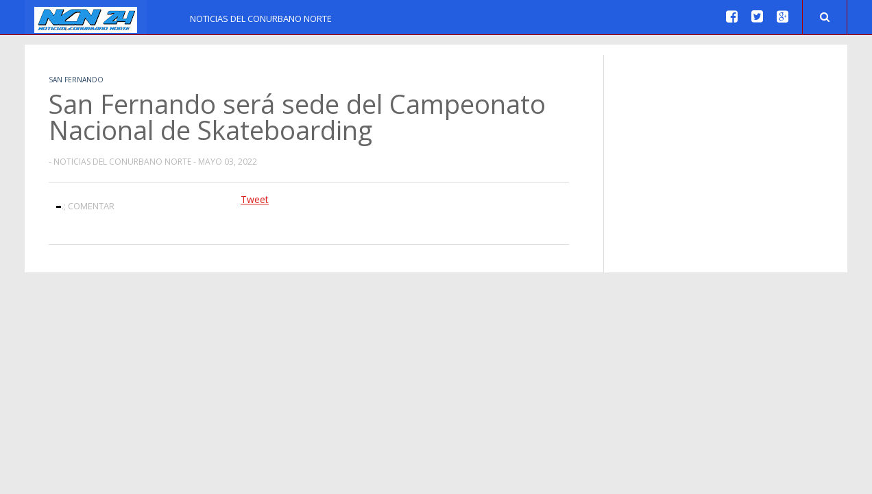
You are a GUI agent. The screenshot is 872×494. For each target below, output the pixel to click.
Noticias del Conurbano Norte (261, 18)
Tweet (255, 199)
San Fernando (76, 79)
